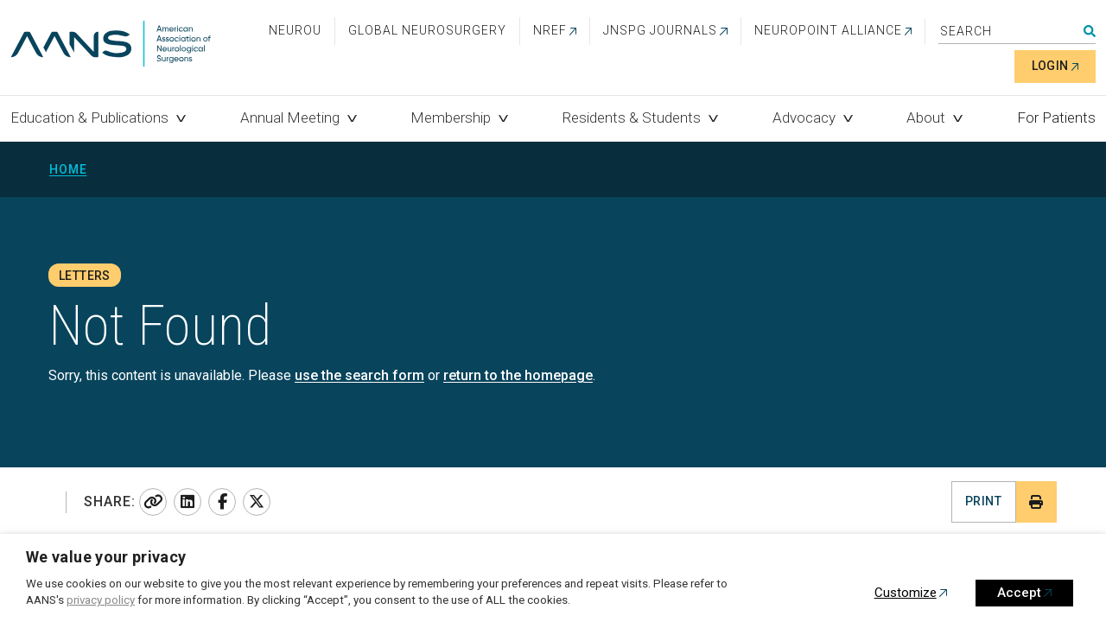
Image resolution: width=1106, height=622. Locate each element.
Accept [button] (1019, 592)
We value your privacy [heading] (106, 557)
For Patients (1056, 117)
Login (1050, 66)
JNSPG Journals (660, 30)
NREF (550, 30)
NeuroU (295, 30)
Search (1090, 31)
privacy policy (101, 599)
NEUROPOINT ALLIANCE (828, 30)
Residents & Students (632, 117)
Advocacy (804, 117)
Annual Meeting (290, 117)
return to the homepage (518, 375)
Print (983, 501)
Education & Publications (89, 117)
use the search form (359, 375)
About (925, 117)
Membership (450, 117)
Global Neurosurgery (427, 30)
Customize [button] (905, 592)
